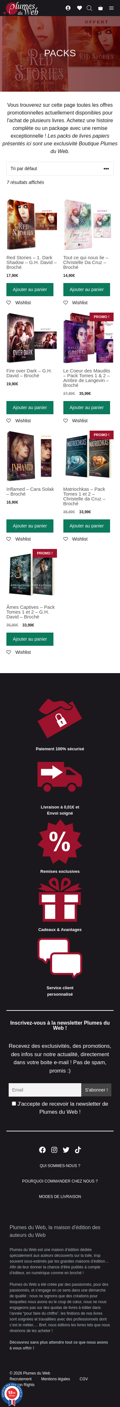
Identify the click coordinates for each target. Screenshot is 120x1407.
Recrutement (21, 1379)
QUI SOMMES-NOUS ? (60, 1166)
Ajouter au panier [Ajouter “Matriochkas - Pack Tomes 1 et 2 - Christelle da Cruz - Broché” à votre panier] (87, 525)
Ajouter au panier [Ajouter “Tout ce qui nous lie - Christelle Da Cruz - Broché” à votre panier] (87, 289)
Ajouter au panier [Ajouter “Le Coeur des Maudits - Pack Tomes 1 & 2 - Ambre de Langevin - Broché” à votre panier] (87, 407)
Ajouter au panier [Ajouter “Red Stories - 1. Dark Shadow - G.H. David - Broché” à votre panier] (30, 289)
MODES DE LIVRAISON (60, 1196)
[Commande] (60, 169)
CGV (84, 1379)
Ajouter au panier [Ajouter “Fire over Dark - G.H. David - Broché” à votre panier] (30, 407)
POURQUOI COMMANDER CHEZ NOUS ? (60, 1181)
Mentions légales (55, 1379)
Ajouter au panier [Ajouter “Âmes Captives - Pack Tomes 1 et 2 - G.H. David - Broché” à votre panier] (30, 639)
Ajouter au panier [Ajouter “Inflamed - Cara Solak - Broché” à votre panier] (30, 525)
